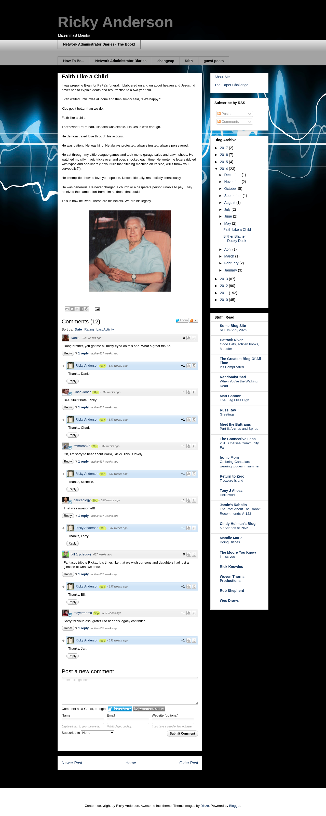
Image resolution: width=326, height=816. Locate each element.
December (232, 175)
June (228, 216)
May (228, 223)
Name (66, 715)
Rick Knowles (231, 567)
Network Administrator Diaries (120, 61)
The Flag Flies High (234, 400)
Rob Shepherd (232, 591)
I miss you (227, 557)
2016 (224, 155)
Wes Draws (229, 600)
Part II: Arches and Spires (239, 429)
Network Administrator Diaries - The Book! (99, 44)
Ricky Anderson (115, 22)
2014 (224, 169)
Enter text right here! (130, 691)
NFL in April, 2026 (233, 330)
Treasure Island (231, 480)
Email (111, 715)
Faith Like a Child (237, 229)
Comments (228, 122)
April (228, 249)
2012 (224, 286)
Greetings (227, 414)
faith (189, 61)
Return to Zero (232, 476)
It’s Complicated (232, 367)
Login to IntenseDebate (120, 708)
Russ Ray (228, 410)
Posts (224, 114)
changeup (165, 61)
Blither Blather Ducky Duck (234, 238)
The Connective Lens (238, 439)
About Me (222, 77)
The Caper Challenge (231, 85)
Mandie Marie (231, 538)
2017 (224, 148)
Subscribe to (88, 733)
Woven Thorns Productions (232, 579)
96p (102, 365)
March (229, 256)
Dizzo (205, 806)
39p (95, 392)
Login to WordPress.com (149, 708)
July (228, 209)
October (231, 189)
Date (78, 329)
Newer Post (72, 763)
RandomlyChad (233, 377)
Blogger (234, 806)
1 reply (84, 353)
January (231, 270)
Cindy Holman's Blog (237, 524)
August (230, 203)
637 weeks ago (92, 337)
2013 (224, 279)
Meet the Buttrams (235, 424)
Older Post (188, 763)
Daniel (75, 338)
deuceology (82, 500)
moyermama (83, 613)
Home (131, 763)
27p (94, 446)
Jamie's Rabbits (233, 505)
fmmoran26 (82, 446)
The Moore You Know (238, 552)
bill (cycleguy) (81, 554)
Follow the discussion (193, 320)
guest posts (214, 61)
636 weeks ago (111, 612)
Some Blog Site (233, 326)
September (233, 196)
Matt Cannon (230, 396)
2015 (224, 162)
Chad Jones (82, 392)
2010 (224, 300)
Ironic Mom (229, 457)
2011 (224, 293)
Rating (89, 329)
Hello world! (228, 495)
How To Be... (73, 61)
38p (96, 613)
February (231, 263)
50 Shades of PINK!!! (235, 528)
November (232, 182)
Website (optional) (165, 715)
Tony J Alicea (231, 491)
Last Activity (105, 329)
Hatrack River (231, 340)
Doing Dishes (230, 542)
